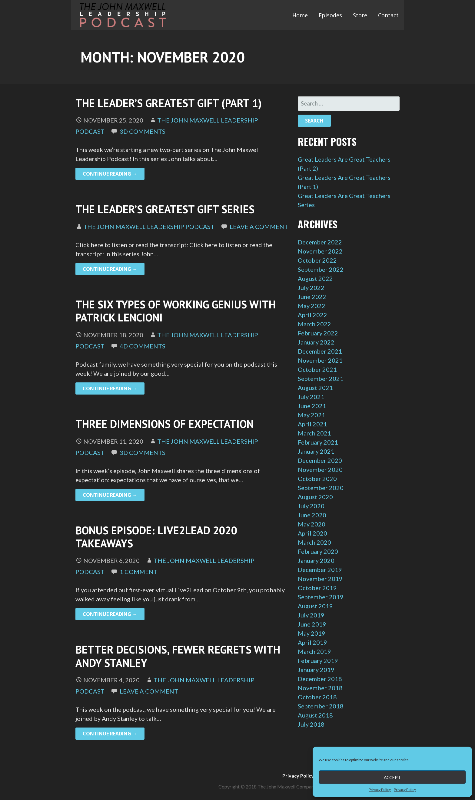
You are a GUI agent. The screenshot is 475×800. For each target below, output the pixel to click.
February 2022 (318, 333)
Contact (388, 15)
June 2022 (312, 296)
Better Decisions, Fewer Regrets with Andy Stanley (177, 656)
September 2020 (321, 487)
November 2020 (320, 469)
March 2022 (314, 324)
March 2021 (314, 433)
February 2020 (318, 551)
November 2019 (320, 578)
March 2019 (314, 651)
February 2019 (318, 660)
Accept (392, 777)
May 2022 (311, 305)
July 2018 (311, 724)
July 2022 (311, 287)
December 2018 (320, 678)
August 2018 (315, 715)
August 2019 (315, 606)
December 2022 (320, 242)
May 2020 (311, 524)
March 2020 (314, 542)
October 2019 (317, 587)
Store (360, 15)
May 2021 (311, 414)
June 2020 (312, 515)
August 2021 (315, 387)
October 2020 (317, 478)
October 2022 (317, 260)
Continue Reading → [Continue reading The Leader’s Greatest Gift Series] (110, 269)
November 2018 (320, 687)
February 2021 (318, 442)
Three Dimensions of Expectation (164, 424)
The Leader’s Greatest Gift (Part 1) (168, 103)
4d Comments (142, 346)
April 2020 (312, 533)
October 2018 (317, 697)
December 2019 (320, 569)
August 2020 (315, 496)
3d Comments (142, 131)
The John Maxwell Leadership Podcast (148, 226)
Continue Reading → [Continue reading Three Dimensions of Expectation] (110, 495)
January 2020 (316, 560)
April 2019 (312, 642)
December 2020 (320, 460)
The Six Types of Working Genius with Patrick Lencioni (175, 310)
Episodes (330, 15)
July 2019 (311, 615)
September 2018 (321, 706)
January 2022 (316, 342)
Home (300, 15)
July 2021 (311, 396)
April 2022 (312, 314)
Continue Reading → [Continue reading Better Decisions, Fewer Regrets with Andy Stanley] (110, 733)
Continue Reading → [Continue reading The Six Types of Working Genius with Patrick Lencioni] (110, 388)
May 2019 (311, 633)
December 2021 (320, 351)
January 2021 (316, 451)
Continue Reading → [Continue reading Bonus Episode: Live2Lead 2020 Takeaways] (110, 614)
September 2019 (321, 596)
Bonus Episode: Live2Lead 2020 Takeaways (156, 536)
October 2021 (317, 369)
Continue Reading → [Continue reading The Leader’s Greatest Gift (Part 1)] (110, 173)
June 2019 (312, 624)
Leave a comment (259, 226)
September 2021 (321, 378)
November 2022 (320, 251)
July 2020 (311, 505)
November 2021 (320, 360)
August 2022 (315, 278)
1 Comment (139, 571)
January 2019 (316, 669)
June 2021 (312, 405)
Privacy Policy (380, 789)
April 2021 (312, 424)
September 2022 (321, 269)
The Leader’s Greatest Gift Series (164, 209)
